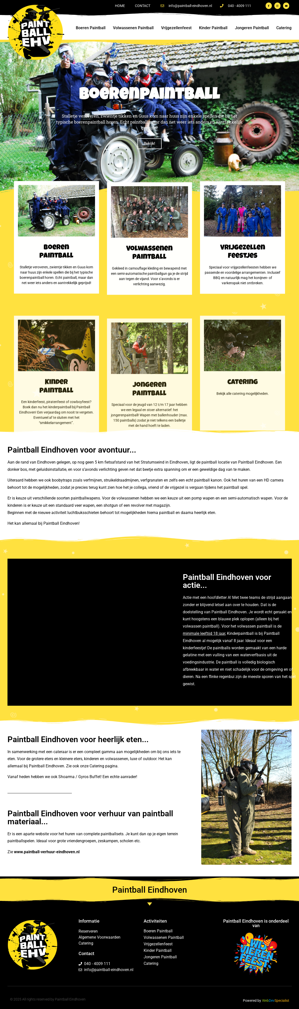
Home (120, 6)
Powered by (252, 1001)
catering (242, 482)
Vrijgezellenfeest (176, 27)
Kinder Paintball (213, 27)
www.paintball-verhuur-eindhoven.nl (47, 851)
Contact (142, 6)
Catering (284, 27)
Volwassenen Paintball (133, 27)
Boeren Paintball (90, 27)
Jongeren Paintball (252, 27)
